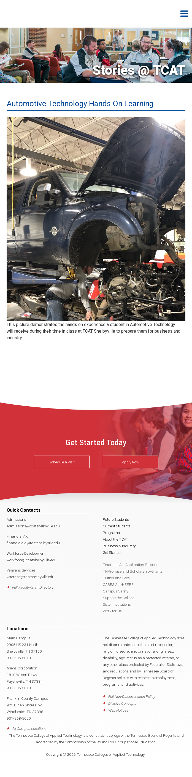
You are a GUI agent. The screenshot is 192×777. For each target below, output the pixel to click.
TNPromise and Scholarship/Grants (133, 571)
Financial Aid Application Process (130, 564)
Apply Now (130, 462)
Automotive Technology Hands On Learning (80, 103)
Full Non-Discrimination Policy (131, 696)
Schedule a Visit (62, 462)
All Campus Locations (29, 728)
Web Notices (118, 710)
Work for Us (112, 611)
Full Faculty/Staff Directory (32, 587)
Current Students (117, 526)
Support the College (118, 598)
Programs (111, 532)
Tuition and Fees (116, 578)
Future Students (116, 519)
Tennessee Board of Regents (153, 735)
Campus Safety (115, 591)
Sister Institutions (117, 604)
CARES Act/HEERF (118, 584)
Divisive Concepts (122, 703)
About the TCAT (115, 539)
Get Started (112, 552)
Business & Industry (119, 546)
